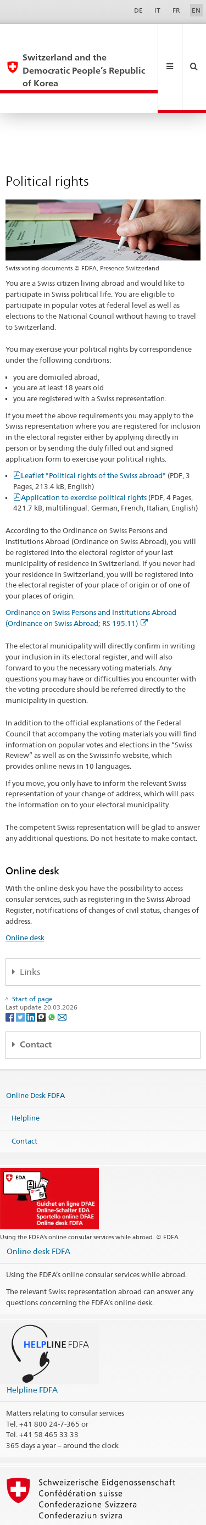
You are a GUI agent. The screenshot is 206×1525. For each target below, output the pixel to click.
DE (138, 10)
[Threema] (42, 977)
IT (157, 10)
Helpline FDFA (32, 1350)
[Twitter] (21, 977)
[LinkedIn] (31, 977)
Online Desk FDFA (35, 1055)
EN (196, 10)
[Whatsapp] (52, 977)
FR (176, 10)
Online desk (24, 898)
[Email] (62, 977)
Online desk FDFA (38, 1212)
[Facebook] (10, 977)
